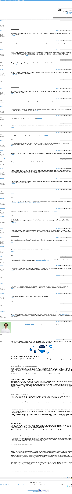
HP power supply (14, 64)
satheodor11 (2, 321)
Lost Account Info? (69, 13)
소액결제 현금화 (39, 118)
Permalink (58, 20)
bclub (12, 174)
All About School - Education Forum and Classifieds (9, 484)
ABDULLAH (2, 256)
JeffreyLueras (2, 311)
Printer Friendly (68, 20)
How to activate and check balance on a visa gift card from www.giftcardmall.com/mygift (25, 202)
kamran (1, 265)
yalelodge (12, 154)
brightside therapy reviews (29, 324)
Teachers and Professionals (23, 484)
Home (50, 15)
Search (65, 15)
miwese (1, 20)
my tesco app (46, 135)
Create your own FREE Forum (33, 490)
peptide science (13, 83)
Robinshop (13, 35)
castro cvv (13, 306)
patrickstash (13, 288)
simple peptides (13, 93)
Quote (64, 20)
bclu (12, 242)
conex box (13, 162)
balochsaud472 (2, 158)
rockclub (27, 55)
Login (70, 10)
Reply (61, 20)
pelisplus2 (13, 183)
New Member (69, 12)
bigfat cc (12, 297)
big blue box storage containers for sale (42, 260)
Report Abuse (35, 491)
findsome (36, 110)
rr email (12, 193)
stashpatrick (13, 25)
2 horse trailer (13, 222)
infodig (12, 127)
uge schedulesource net (53, 211)
